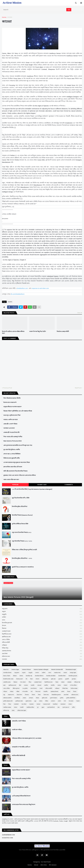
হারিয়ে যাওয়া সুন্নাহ (22, 710)
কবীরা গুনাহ (45, 679)
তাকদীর (46, 685)
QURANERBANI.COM (8, 835)
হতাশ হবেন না (66, 707)
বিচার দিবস (19, 694)
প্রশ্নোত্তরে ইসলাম (42, 651)
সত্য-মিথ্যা (24, 704)
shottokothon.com (22, 288)
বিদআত (27, 694)
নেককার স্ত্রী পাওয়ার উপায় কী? (11, 432)
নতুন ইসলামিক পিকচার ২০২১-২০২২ (22, 541)
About (36, 865)
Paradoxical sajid (71, 669)
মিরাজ (37, 698)
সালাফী (21, 707)
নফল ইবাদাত (34, 688)
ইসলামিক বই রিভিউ (50, 676)
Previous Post (7, 388)
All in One (44, 865)
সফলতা (38, 704)
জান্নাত (62, 682)
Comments (69, 485)
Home (4, 17)
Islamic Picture (26, 669)
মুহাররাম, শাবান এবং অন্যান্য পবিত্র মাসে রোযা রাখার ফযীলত (19, 475)
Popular (15, 485)
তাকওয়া (39, 685)
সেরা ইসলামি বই (50, 707)
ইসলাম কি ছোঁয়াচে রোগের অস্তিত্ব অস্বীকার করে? (13, 332)
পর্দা (31, 691)
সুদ (37, 707)
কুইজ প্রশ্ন (53, 679)
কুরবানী (67, 679)
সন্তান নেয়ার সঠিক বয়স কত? (11, 480)
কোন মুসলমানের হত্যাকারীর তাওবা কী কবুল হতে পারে (17, 445)
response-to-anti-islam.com (40, 288)
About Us (5, 669)
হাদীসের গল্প (6, 710)
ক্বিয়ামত (42, 628)
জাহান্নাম (69, 682)
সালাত (15, 707)
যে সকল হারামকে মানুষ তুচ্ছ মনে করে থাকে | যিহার (16, 462)
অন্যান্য (37, 672)
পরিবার (11, 691)
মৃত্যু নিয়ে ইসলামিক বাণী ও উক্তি (20, 498)
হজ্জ (58, 707)
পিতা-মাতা (38, 691)
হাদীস (73, 707)
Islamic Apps (15, 669)
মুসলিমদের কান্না (19, 701)
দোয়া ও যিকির (42, 640)
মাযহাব (24, 698)
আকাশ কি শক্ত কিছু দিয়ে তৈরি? (37, 331)
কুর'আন (60, 679)
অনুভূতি (42, 614)
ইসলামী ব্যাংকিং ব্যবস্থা (8, 679)
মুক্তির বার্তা (44, 698)
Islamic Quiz (42, 485)
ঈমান (31, 679)
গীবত (30, 682)
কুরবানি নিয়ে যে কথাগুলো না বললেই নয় (23, 567)
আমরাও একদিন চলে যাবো (10, 420)
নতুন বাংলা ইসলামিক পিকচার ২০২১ (21, 532)
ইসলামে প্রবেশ (19, 679)
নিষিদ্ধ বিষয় (42, 648)
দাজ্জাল (65, 685)
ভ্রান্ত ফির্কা (42, 654)
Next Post (78, 388)
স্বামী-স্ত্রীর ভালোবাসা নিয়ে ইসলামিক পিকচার (15, 471)
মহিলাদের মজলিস (7, 698)
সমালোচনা (63, 704)
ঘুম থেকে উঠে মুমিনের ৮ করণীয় (11, 450)
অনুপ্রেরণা (42, 609)
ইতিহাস (15, 676)
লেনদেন (53, 701)
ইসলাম (21, 676)
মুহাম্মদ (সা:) (28, 701)
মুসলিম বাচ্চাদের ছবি (7, 701)
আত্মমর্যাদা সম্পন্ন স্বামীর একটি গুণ (21, 747)
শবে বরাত (71, 701)
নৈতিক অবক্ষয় (74, 688)
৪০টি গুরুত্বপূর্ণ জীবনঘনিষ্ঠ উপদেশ (21, 796)
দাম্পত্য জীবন (73, 685)
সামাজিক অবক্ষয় (7, 707)
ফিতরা (68, 691)
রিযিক (46, 701)
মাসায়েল (31, 698)
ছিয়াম (57, 682)
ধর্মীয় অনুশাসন (16, 688)
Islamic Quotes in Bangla (41, 669)
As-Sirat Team (46, 862)
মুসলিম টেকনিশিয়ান (70, 698)
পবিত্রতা (5, 691)
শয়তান (78, 701)
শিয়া (4, 704)
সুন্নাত (43, 707)
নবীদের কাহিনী (42, 642)
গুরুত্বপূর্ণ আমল (42, 631)
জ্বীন (20, 685)
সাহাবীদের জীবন (30, 707)
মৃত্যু (35, 701)
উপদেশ (42, 626)
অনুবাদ (42, 612)
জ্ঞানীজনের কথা (42, 637)
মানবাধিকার (17, 698)
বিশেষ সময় (46, 694)
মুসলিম (61, 698)
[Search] (34, 9)
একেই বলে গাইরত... (17, 730)
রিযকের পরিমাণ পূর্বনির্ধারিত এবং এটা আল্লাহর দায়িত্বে (17, 411)
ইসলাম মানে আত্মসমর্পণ (9, 402)
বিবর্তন (33, 694)
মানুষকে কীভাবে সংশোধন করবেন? (12, 407)
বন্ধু (4, 694)
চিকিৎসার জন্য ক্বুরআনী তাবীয (11, 458)
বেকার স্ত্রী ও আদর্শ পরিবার (10, 424)
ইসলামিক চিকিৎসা (39, 676)
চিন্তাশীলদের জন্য (42, 634)
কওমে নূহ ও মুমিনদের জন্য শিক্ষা (11, 415)
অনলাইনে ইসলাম (7, 672)
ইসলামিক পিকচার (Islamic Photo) (22, 515)
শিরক (9, 704)
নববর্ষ (41, 688)
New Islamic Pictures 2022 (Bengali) (18, 597)
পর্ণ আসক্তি (25, 691)
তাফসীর (52, 685)
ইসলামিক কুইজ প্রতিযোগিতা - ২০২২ (22, 558)
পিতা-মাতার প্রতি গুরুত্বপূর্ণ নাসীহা (12, 437)
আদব (42, 620)
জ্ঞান (4, 685)
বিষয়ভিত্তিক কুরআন (56, 694)
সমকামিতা (55, 704)
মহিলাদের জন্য (42, 656)
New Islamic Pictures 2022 (12, 441)
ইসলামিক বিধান (62, 676)
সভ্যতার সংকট (46, 704)
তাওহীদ (32, 685)
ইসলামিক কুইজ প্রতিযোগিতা (19, 506)
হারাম (13, 710)
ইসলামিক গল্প (29, 676)
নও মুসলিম (25, 688)
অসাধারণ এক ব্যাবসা (9, 428)
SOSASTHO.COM (7, 838)
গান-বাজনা (23, 682)
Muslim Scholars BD (57, 669)
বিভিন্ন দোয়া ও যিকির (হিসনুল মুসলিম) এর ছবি (24, 550)
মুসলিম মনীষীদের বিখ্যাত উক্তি (20, 524)
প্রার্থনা (62, 691)
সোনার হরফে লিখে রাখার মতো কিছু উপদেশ (23, 804)
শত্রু (65, 701)
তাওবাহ (26, 685)
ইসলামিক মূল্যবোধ (42, 623)
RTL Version (53, 865)
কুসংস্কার (74, 679)
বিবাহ (39, 694)
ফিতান (74, 691)
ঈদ (26, 679)
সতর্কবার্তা (16, 704)
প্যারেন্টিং (45, 691)
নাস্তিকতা (42, 645)
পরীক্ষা (17, 691)
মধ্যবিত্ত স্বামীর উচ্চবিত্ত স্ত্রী (18, 755)
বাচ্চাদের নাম (11, 694)
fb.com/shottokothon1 (18, 294)
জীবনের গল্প (77, 682)
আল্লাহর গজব (57, 672)
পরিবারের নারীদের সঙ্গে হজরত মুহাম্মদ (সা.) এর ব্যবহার (26, 738)
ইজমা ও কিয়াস (6, 676)
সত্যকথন (9, 17)
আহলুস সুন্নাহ (73, 672)
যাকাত (40, 701)
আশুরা (65, 672)
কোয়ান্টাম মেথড (6, 682)
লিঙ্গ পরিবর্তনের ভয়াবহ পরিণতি (11, 398)
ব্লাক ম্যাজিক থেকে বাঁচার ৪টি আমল (12, 467)
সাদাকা (70, 704)
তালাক (59, 685)
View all (79, 313)
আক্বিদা (42, 617)
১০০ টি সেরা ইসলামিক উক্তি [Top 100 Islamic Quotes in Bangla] (32, 489)
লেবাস (59, 701)
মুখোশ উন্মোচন (53, 698)
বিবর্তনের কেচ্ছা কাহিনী (63, 331)
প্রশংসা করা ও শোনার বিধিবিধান (11, 454)
